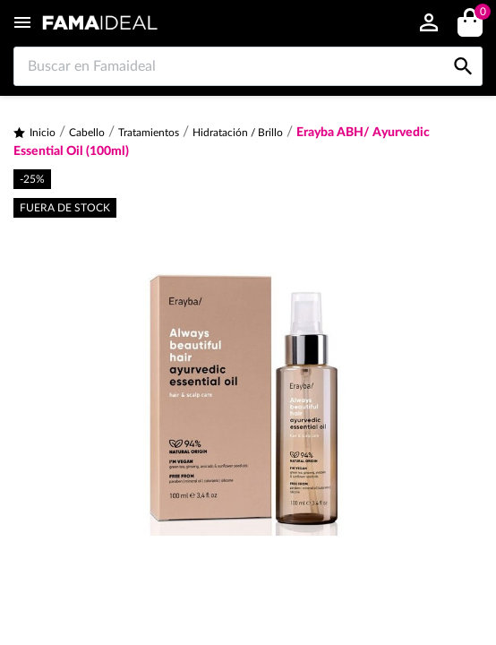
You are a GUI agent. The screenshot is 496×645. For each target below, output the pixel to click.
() (479, 14)
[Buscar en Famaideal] (248, 66)
